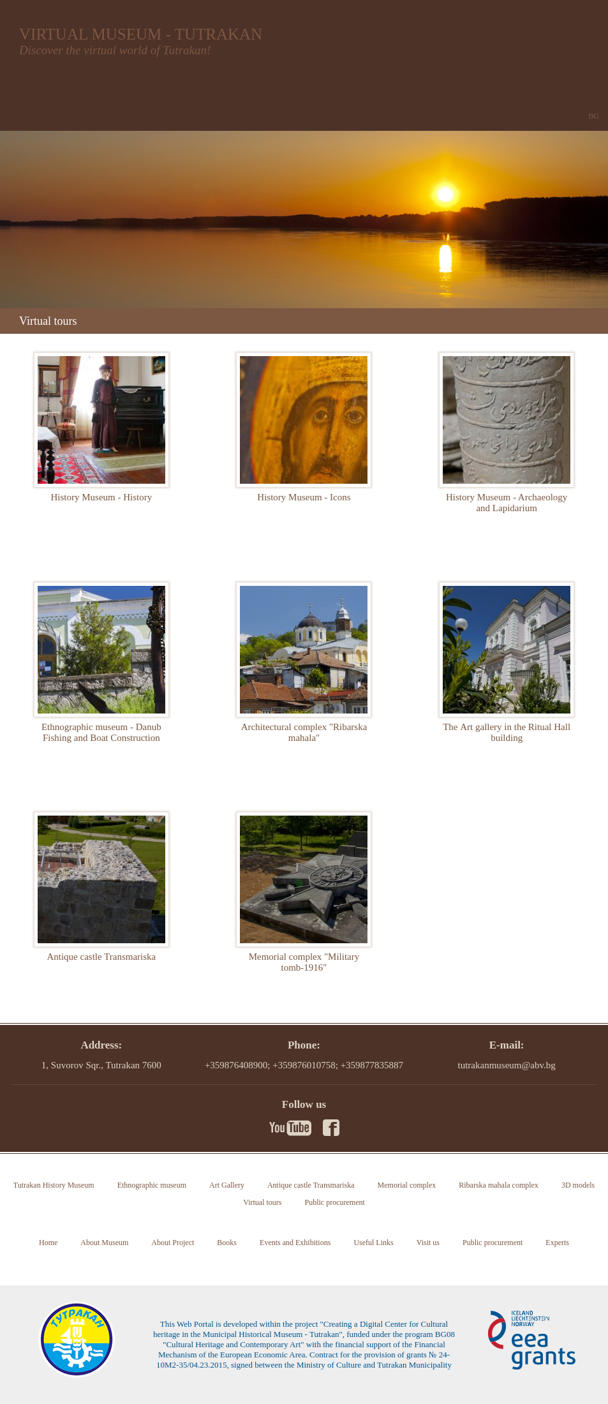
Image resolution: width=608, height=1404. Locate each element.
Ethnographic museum (151, 1185)
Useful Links (373, 1242)
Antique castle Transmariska (311, 1185)
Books (227, 1242)
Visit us (428, 1242)
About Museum (104, 1242)
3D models (578, 1185)
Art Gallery (226, 1185)
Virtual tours (262, 1202)
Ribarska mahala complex (498, 1185)
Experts (557, 1242)
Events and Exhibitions (295, 1242)
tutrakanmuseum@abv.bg (507, 1065)
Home (48, 1242)
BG (593, 116)
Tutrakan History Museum (53, 1185)
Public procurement (334, 1202)
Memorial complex (407, 1185)
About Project (172, 1242)
